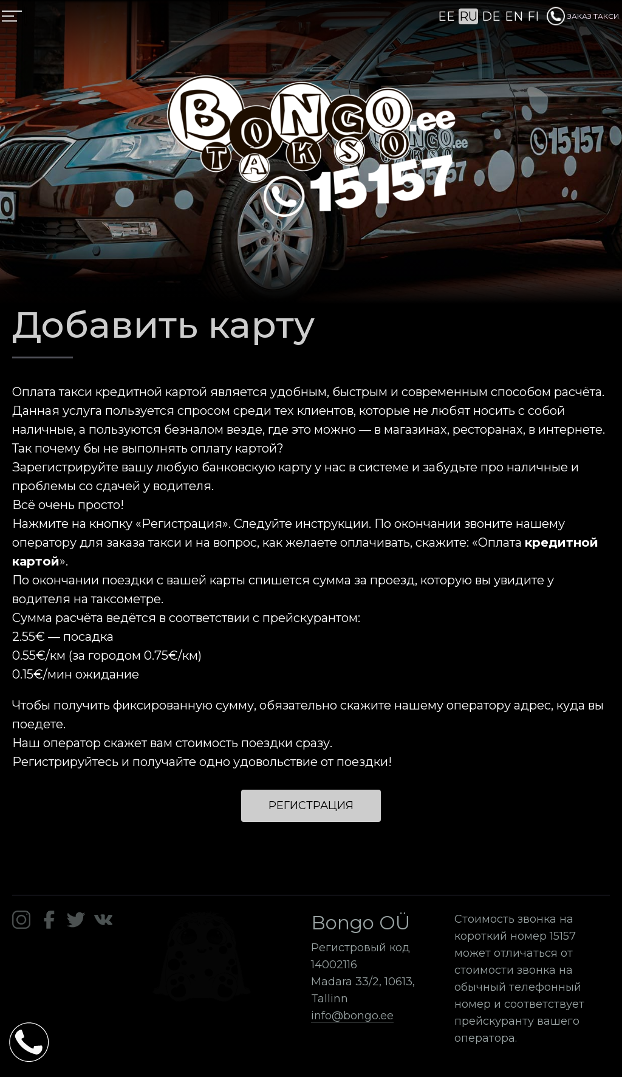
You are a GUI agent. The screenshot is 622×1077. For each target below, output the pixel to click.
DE (491, 16)
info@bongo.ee (352, 1015)
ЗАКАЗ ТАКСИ (583, 16)
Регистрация (311, 805)
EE (446, 16)
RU (468, 16)
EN (514, 16)
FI (533, 16)
